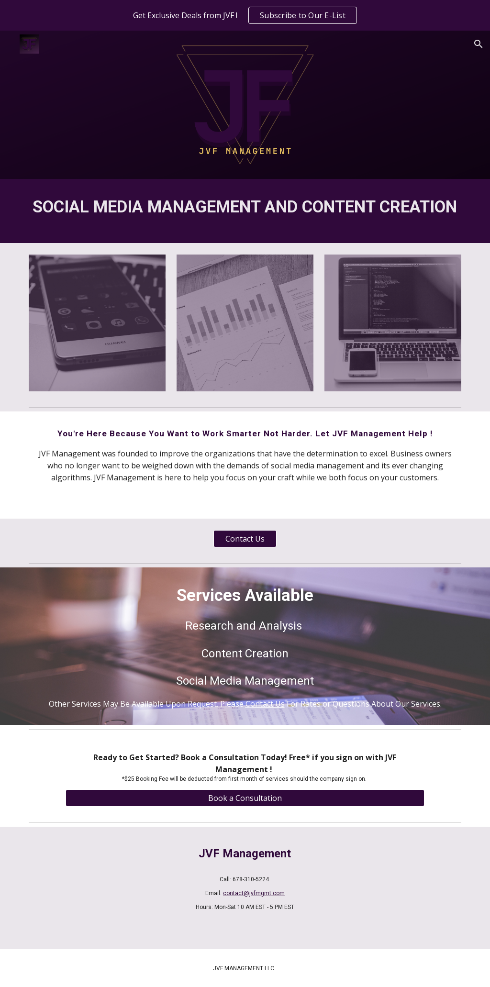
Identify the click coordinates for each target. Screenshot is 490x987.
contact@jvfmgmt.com (254, 893)
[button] (478, 44)
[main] (245, 206)
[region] (245, 15)
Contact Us (265, 704)
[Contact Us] (245, 539)
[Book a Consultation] (245, 798)
